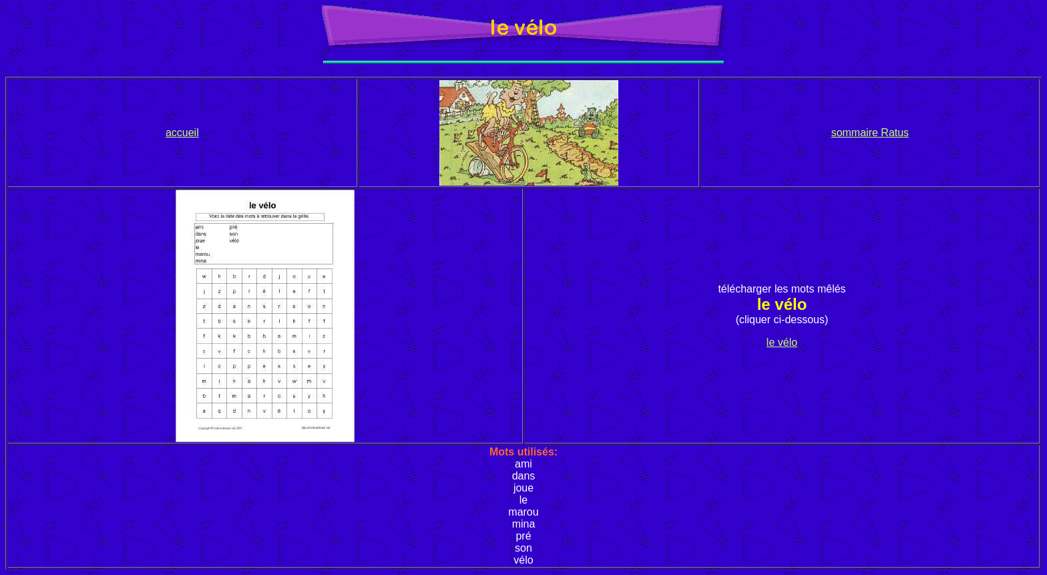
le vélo (782, 342)
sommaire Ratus (870, 132)
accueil (182, 132)
